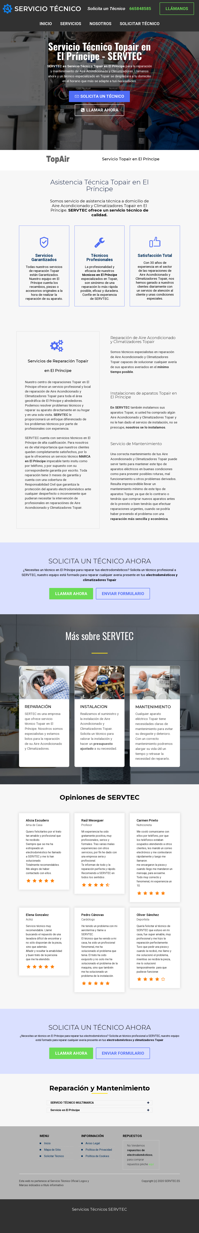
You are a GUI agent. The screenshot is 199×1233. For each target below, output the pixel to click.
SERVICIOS (70, 23)
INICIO (46, 23)
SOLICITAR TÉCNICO (139, 23)
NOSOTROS (100, 23)
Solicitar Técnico (54, 1156)
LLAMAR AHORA (99, 110)
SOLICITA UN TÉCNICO (99, 96)
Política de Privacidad (99, 1149)
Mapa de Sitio (52, 1149)
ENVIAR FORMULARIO (123, 593)
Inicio (47, 1143)
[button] (99, 1102)
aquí (151, 1164)
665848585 (140, 8)
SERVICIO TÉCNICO (48, 9)
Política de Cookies (97, 1156)
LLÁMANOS (176, 8)
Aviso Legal (93, 1143)
